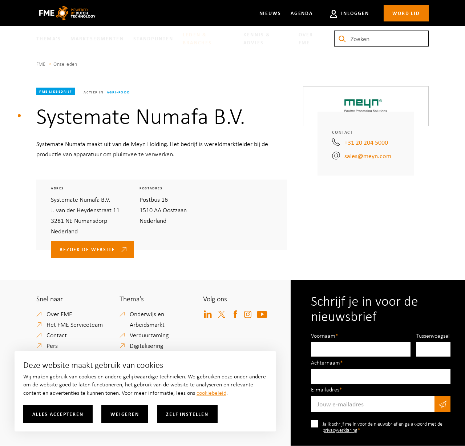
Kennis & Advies (256, 38)
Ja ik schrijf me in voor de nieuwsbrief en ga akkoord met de (382, 426)
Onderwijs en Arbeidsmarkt (147, 319)
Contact (56, 334)
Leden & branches (197, 38)
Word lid (406, 12)
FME (40, 63)
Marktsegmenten (97, 38)
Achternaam (325, 362)
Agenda (302, 12)
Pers (52, 345)
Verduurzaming (149, 334)
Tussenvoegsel (433, 335)
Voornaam (323, 335)
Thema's (48, 38)
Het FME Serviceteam (74, 324)
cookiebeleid (211, 393)
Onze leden (65, 63)
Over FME (306, 38)
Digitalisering (146, 345)
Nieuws (270, 12)
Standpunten (153, 38)
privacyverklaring (340, 429)
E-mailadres (325, 389)
